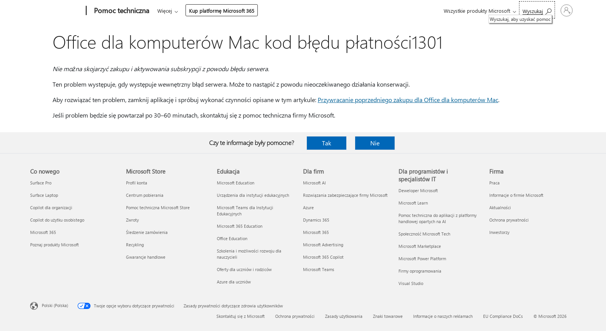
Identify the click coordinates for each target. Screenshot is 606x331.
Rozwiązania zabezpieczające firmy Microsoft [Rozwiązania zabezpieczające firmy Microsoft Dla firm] (345, 195)
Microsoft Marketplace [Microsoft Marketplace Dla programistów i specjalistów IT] (419, 246)
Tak (326, 143)
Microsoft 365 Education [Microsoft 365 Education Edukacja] (239, 226)
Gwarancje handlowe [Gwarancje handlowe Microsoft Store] (145, 257)
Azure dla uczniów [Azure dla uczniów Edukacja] (234, 282)
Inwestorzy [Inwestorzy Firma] (499, 232)
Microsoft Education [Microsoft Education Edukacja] (235, 183)
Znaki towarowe (388, 316)
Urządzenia (265, 10)
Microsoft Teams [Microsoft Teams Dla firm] (318, 269)
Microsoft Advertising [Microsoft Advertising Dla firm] (323, 244)
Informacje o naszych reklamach (443, 316)
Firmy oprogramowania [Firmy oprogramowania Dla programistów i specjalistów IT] (419, 271)
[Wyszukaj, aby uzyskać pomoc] (506, 10)
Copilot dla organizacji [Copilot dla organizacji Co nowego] (51, 207)
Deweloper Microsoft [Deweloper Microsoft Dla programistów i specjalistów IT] (418, 190)
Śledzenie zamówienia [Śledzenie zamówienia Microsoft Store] (147, 232)
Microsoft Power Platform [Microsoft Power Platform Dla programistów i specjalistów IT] (422, 258)
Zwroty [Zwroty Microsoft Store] (132, 220)
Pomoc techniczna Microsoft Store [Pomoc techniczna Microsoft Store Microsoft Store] (158, 207)
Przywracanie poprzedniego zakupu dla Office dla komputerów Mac (408, 100)
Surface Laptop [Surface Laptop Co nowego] (44, 195)
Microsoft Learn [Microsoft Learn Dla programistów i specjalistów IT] (413, 203)
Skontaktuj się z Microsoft (240, 316)
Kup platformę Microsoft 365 (357, 10)
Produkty (228, 10)
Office (202, 10)
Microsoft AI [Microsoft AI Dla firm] (314, 183)
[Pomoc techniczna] (121, 10)
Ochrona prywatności (295, 316)
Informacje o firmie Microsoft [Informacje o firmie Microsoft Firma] (516, 195)
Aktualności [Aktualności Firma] (500, 207)
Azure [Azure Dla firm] (308, 207)
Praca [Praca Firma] (494, 183)
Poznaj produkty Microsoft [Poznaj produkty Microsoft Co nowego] (54, 244)
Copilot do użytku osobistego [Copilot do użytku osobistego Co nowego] (57, 220)
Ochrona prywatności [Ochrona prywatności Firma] (509, 220)
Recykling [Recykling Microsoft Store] (135, 244)
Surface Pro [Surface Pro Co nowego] (40, 183)
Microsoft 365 (171, 10)
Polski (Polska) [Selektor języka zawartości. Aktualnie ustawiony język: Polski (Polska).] (55, 305)
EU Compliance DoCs (503, 316)
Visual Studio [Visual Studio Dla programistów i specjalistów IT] (410, 283)
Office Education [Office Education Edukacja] (232, 238)
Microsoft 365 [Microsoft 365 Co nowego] (43, 232)
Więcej (300, 10)
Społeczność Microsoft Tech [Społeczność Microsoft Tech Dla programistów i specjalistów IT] (424, 234)
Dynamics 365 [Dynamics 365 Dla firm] (316, 220)
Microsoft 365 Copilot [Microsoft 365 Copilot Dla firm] (323, 257)
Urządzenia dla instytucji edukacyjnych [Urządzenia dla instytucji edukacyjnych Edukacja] (253, 195)
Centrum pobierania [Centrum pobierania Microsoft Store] (144, 195)
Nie (375, 143)
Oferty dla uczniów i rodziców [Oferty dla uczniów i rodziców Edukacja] (244, 269)
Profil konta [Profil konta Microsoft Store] (136, 183)
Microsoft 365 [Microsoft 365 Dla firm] (316, 232)
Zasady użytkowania (344, 316)
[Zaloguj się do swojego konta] (551, 10)
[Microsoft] (56, 10)
